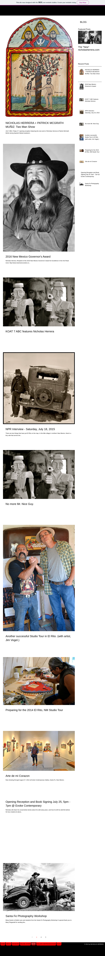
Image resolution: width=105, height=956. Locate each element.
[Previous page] (32, 937)
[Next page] (46, 937)
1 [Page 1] (36, 937)
